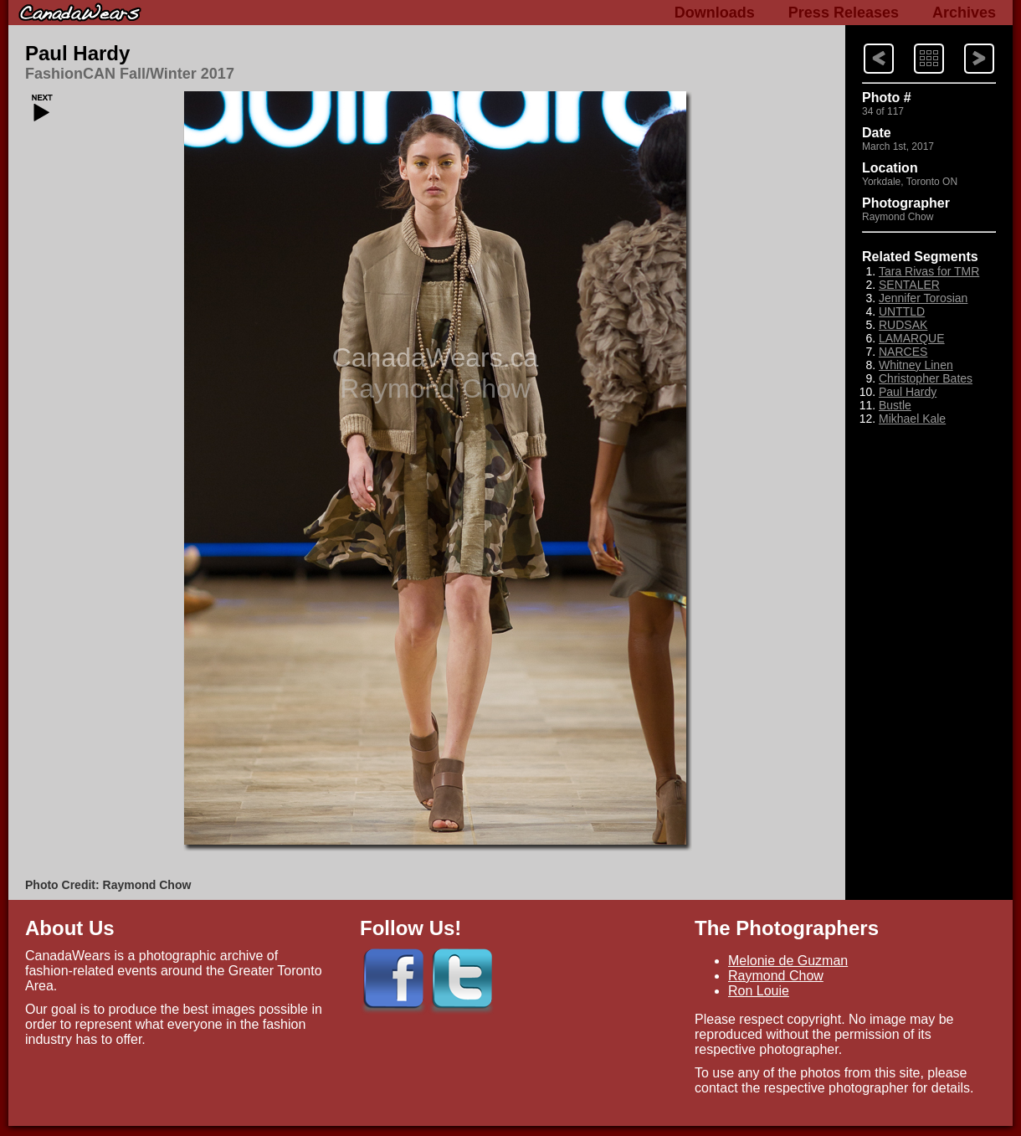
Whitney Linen (916, 365)
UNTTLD (902, 311)
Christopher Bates (925, 378)
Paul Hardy (77, 53)
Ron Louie (758, 991)
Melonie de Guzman (788, 961)
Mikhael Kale (912, 418)
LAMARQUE (912, 338)
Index (913, 42)
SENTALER (909, 284)
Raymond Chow (775, 976)
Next (863, 42)
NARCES (903, 351)
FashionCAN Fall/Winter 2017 (129, 73)
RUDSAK (903, 325)
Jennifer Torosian (923, 298)
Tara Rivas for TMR (929, 271)
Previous (964, 42)
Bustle (895, 405)
